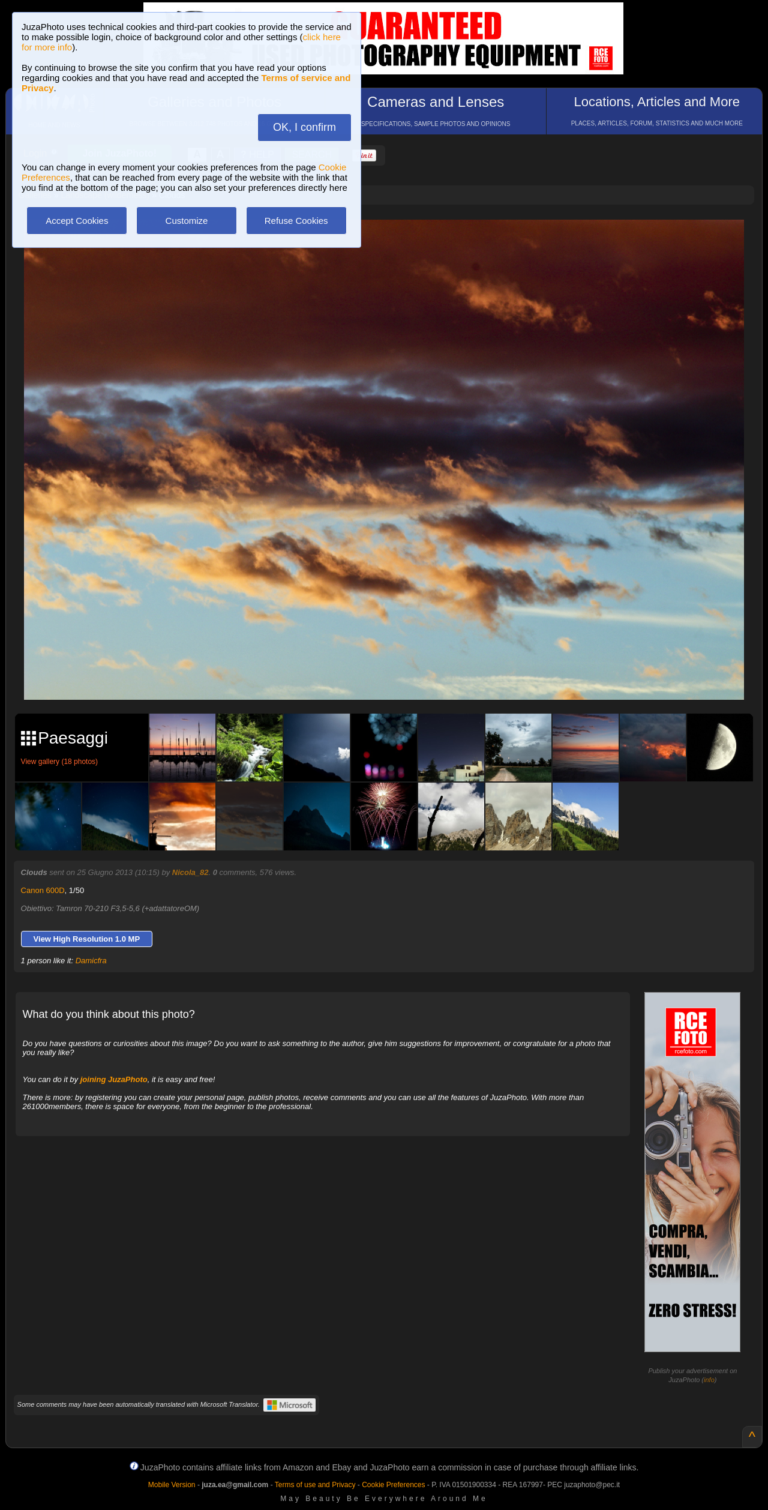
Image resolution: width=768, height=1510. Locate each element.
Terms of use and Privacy (315, 1485)
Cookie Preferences (393, 1485)
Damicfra (91, 960)
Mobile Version (172, 1485)
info (709, 1379)
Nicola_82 (190, 872)
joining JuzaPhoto (114, 1079)
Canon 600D (43, 890)
